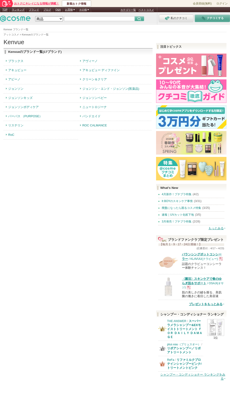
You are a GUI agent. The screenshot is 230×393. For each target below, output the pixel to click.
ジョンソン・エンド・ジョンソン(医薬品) (110, 88)
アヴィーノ (90, 61)
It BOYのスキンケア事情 (177, 201)
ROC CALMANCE (94, 125)
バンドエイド (91, 116)
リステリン (15, 125)
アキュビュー (17, 70)
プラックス (15, 61)
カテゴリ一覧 (128, 9)
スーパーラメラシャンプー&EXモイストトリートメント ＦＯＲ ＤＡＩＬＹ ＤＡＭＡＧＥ (184, 329)
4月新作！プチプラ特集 (177, 194)
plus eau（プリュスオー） (184, 344)
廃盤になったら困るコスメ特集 (181, 208)
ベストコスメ (146, 9)
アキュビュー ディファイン (101, 70)
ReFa (170, 360)
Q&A (58, 9)
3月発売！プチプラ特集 (177, 221)
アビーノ (14, 79)
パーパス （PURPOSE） (25, 116)
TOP (5, 9)
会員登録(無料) (202, 3)
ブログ (47, 9)
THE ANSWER (176, 321)
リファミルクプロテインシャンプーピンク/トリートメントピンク (184, 364)
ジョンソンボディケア (23, 107)
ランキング (18, 9)
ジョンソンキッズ (20, 98)
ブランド (34, 9)
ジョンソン (15, 88)
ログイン (222, 3)
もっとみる (216, 228)
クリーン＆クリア (94, 79)
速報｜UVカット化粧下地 (178, 214)
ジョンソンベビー (94, 98)
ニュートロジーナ (94, 107)
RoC (11, 134)
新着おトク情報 (76, 3)
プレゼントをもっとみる (205, 304)
